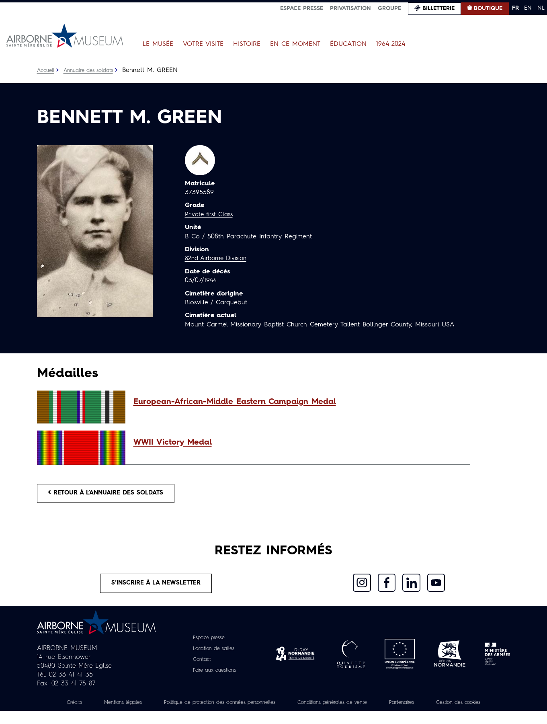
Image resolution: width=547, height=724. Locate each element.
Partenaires (453, 707)
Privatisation (350, 8)
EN (528, 8)
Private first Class (211, 214)
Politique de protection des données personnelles (250, 707)
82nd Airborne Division (219, 258)
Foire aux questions (214, 674)
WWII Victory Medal (172, 443)
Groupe (389, 8)
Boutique (488, 8)
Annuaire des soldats (93, 70)
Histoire (246, 44)
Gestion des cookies (273, 715)
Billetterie (438, 8)
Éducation (348, 44)
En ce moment (295, 44)
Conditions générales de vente (377, 707)
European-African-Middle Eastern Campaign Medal (234, 402)
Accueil (46, 70)
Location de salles (213, 653)
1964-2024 (390, 44)
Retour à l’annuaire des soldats (111, 494)
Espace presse (301, 8)
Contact (199, 664)
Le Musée (158, 44)
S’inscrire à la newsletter (156, 586)
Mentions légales (141, 707)
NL (541, 8)
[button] (297, 402)
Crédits (88, 707)
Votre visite (203, 44)
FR (515, 8)
